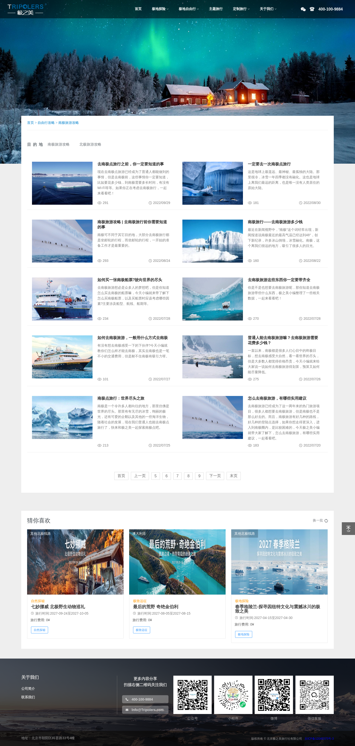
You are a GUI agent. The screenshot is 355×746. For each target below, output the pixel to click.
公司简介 (28, 688)
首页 (30, 123)
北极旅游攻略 (90, 144)
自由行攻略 (46, 123)
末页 (234, 476)
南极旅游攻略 (68, 123)
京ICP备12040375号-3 (319, 738)
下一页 (215, 476)
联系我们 (28, 697)
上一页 (140, 476)
